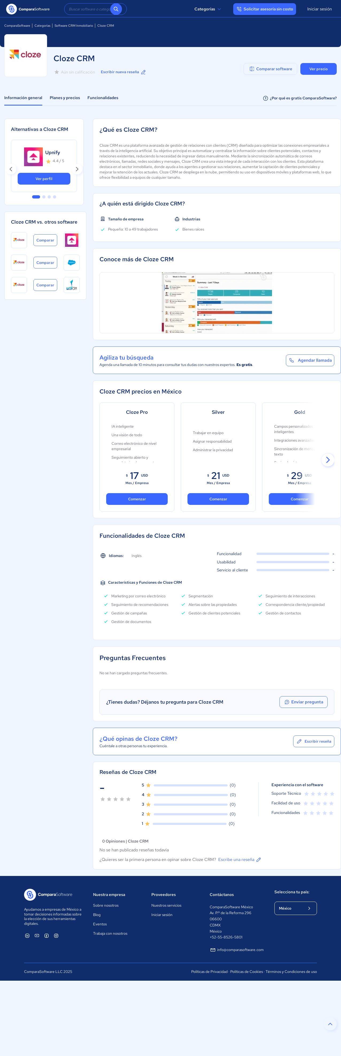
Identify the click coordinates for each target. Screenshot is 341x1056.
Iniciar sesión (319, 9)
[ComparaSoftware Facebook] (46, 935)
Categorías (208, 9)
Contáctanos (222, 894)
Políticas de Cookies (246, 971)
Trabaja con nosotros (110, 933)
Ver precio (318, 69)
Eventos (100, 924)
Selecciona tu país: (291, 892)
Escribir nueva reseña (124, 72)
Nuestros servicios (166, 905)
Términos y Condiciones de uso (291, 971)
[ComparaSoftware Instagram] (56, 935)
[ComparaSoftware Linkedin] (27, 935)
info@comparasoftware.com (237, 950)
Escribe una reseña (240, 859)
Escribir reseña (313, 741)
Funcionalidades (102, 97)
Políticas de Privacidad (209, 971)
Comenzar (218, 499)
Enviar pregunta (303, 702)
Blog (97, 914)
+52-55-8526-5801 (226, 937)
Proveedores (163, 894)
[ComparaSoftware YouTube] (37, 935)
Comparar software (270, 69)
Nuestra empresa (109, 894)
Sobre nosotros (105, 905)
